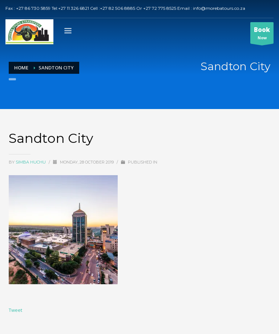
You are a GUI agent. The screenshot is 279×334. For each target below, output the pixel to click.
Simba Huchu (31, 162)
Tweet (15, 310)
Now (262, 34)
